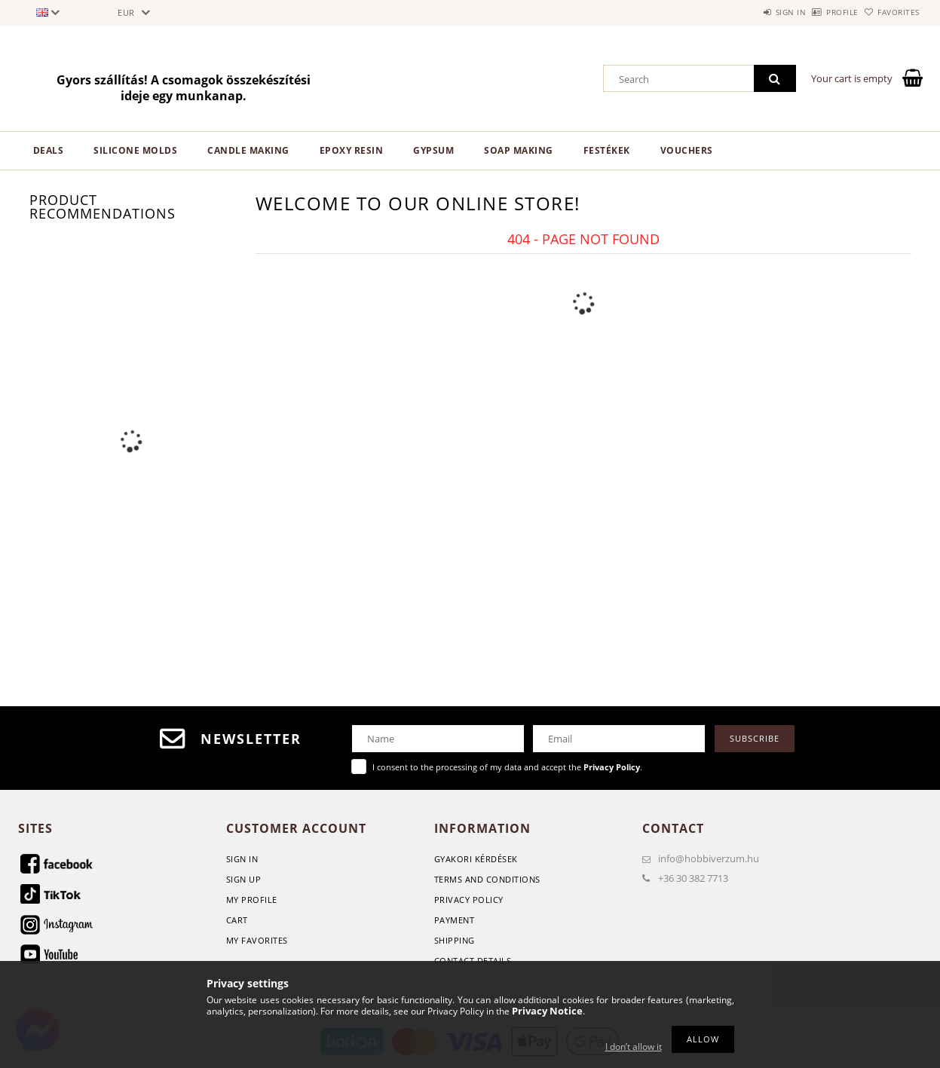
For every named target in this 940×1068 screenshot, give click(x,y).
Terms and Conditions (487, 879)
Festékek (606, 150)
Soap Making (518, 150)
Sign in (748, 12)
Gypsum (433, 150)
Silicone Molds (135, 150)
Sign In (242, 858)
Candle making (248, 150)
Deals (48, 150)
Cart (237, 920)
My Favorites (257, 940)
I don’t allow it (633, 1046)
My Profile (251, 899)
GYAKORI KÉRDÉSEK (476, 858)
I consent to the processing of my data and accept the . (507, 767)
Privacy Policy (469, 899)
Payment (454, 920)
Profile (817, 12)
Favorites (890, 12)
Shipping (454, 940)
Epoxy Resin (352, 150)
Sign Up (244, 879)
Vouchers (686, 150)
